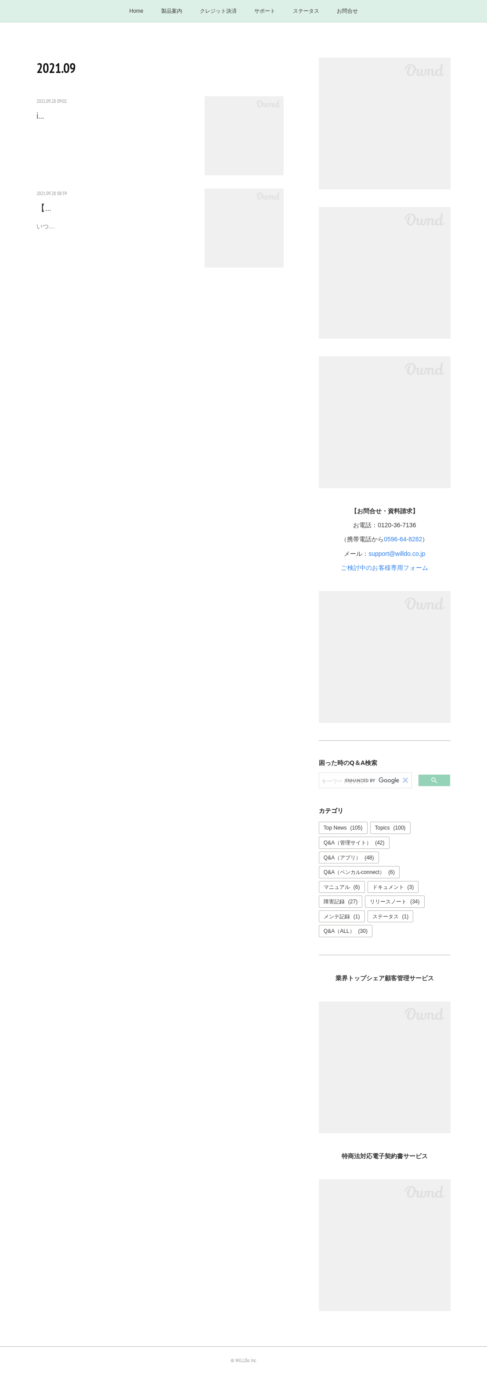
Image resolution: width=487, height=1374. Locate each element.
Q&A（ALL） (346, 931)
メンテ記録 (342, 917)
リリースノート (394, 902)
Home (136, 11)
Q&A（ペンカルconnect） (359, 872)
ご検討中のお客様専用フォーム (384, 567)
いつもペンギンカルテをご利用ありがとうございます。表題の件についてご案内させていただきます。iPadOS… (114, 246)
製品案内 (171, 11)
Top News (343, 828)
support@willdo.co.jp (396, 553)
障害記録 (340, 902)
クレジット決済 (218, 11)
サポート (264, 11)
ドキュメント (393, 887)
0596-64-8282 (403, 539)
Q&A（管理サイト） (354, 843)
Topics (390, 828)
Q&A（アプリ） (349, 858)
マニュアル (342, 887)
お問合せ (347, 11)
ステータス (306, 11)
